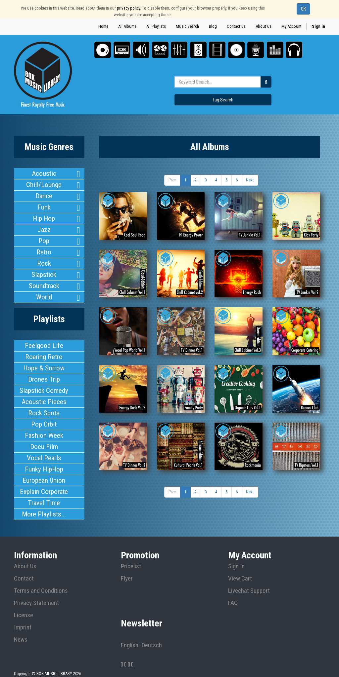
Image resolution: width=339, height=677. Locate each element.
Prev (172, 179)
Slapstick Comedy (44, 385)
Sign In (236, 557)
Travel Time (44, 494)
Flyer (127, 569)
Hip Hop (44, 217)
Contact (24, 569)
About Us (25, 557)
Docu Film (44, 439)
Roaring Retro (44, 352)
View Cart (240, 569)
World (44, 293)
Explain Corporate (44, 483)
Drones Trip (44, 374)
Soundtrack (44, 282)
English (129, 636)
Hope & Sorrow (44, 363)
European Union (44, 472)
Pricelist (131, 557)
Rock (44, 260)
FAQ (233, 593)
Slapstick (44, 271)
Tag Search (223, 99)
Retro (43, 249)
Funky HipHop (44, 461)
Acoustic (44, 173)
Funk (44, 206)
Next (250, 179)
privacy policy (128, 8)
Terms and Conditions (41, 581)
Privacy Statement (36, 593)
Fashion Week (44, 429)
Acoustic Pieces (44, 396)
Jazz (44, 228)
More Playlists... (44, 505)
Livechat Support (249, 581)
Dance (43, 195)
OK (303, 9)
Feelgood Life (44, 341)
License (23, 606)
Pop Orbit (44, 418)
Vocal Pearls (44, 450)
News (20, 630)
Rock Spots (44, 407)
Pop (43, 239)
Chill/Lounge (44, 184)
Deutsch (152, 636)
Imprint (22, 618)
